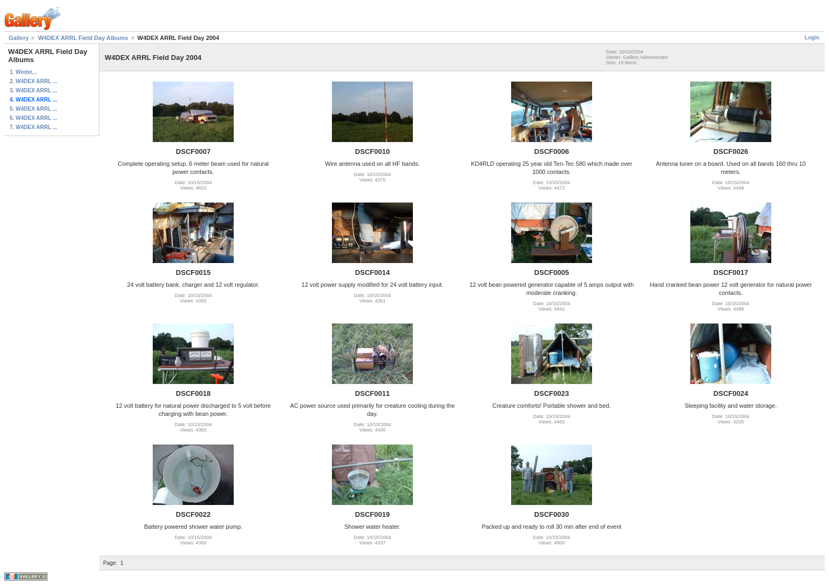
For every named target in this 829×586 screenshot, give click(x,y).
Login (812, 38)
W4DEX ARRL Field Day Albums (83, 38)
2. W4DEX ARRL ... (33, 81)
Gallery (19, 38)
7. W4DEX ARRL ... (33, 127)
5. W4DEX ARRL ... (33, 109)
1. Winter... (23, 72)
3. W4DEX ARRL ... (33, 90)
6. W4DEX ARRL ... (33, 118)
